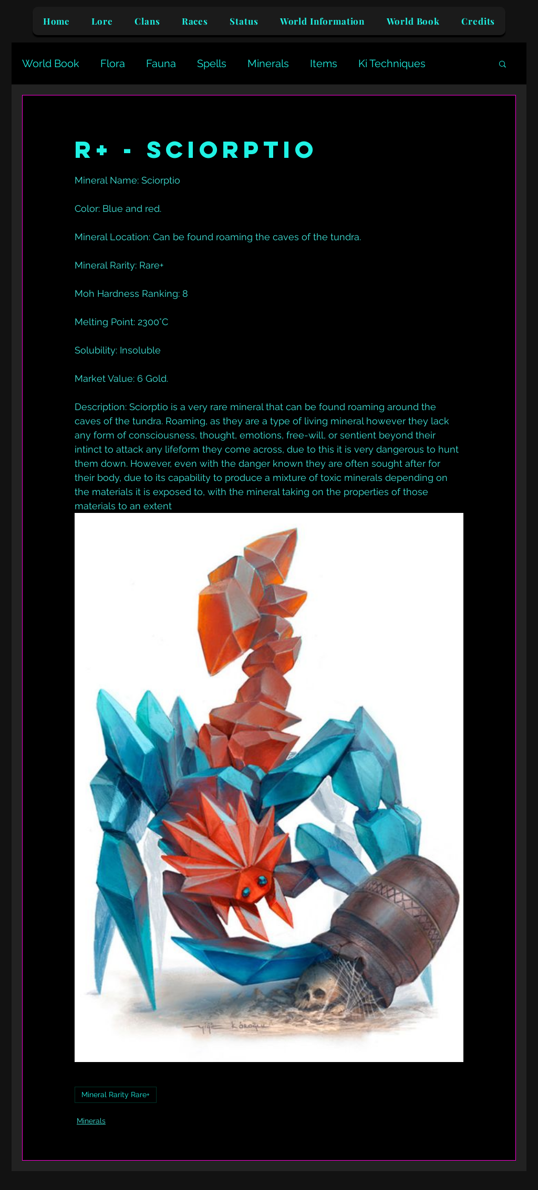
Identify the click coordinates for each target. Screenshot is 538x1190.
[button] (503, 63)
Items (323, 63)
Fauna (161, 63)
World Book (50, 63)
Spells (211, 63)
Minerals (268, 63)
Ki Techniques (392, 63)
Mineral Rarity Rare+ (115, 1094)
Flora (112, 63)
